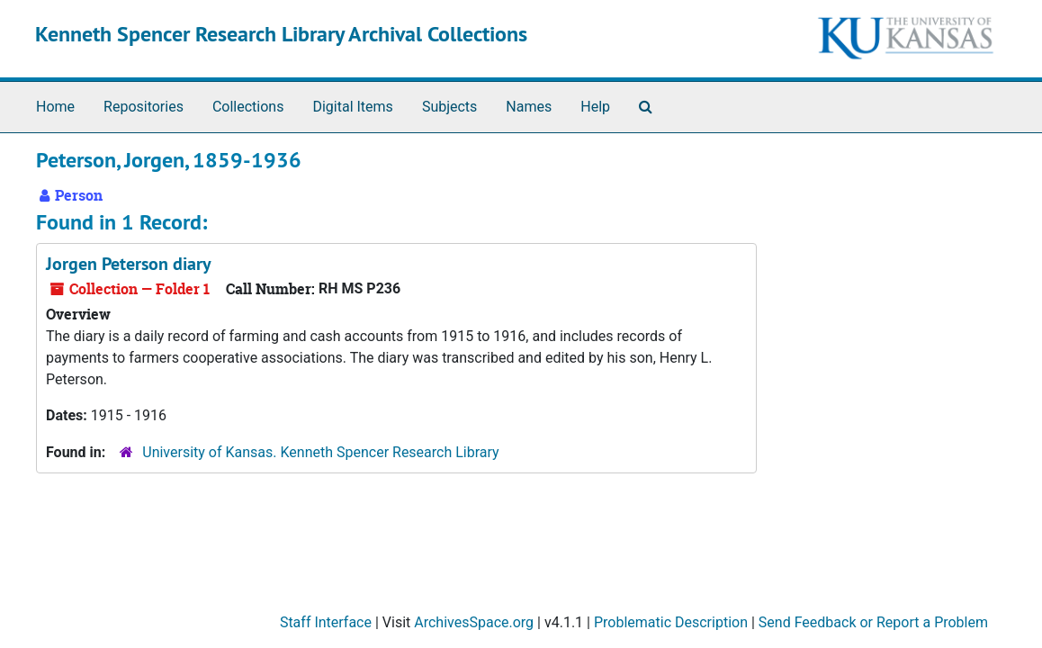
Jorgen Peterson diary (128, 263)
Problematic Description (671, 622)
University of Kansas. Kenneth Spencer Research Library (320, 452)
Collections (248, 106)
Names (529, 106)
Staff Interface (326, 622)
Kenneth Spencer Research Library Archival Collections (281, 34)
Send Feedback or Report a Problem (873, 622)
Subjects (449, 106)
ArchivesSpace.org (474, 622)
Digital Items (352, 106)
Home (55, 106)
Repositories (143, 106)
